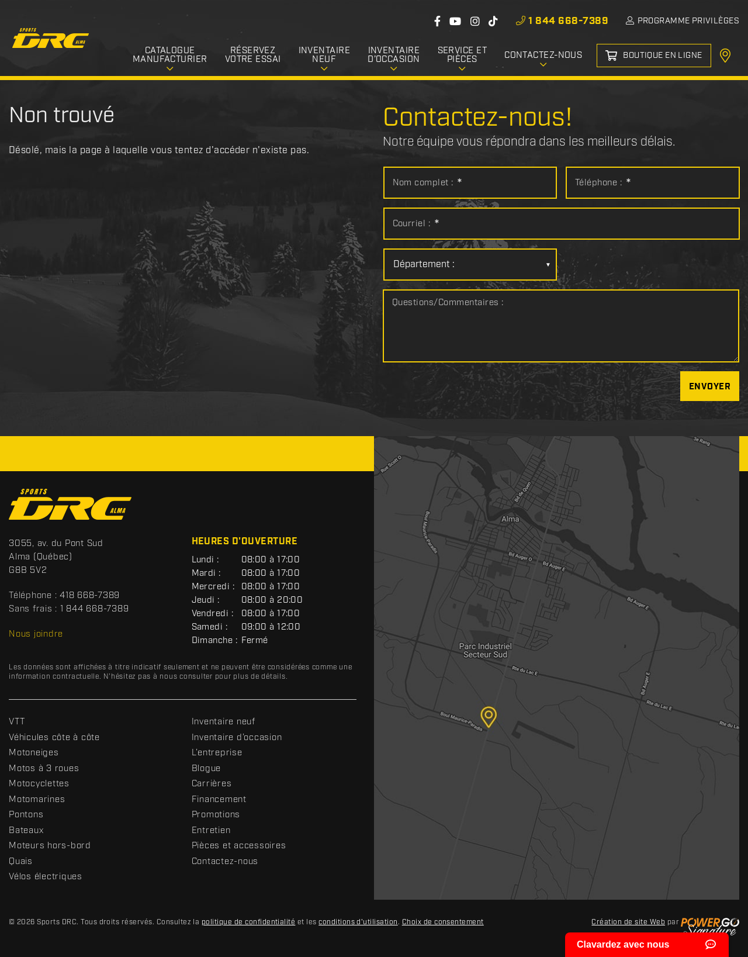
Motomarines (37, 800)
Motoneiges (34, 753)
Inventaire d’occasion (237, 738)
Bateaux (26, 831)
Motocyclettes (39, 784)
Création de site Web (628, 922)
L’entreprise (217, 753)
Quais (21, 862)
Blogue (206, 769)
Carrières (212, 784)
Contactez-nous (225, 862)
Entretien (211, 831)
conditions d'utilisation (358, 922)
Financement (219, 800)
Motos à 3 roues (44, 769)
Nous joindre (36, 634)
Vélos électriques (45, 877)
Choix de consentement (443, 922)
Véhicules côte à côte (54, 738)
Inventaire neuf (223, 722)
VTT (17, 722)
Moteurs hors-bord (50, 846)
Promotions (216, 815)
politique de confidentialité (248, 922)
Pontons (26, 815)
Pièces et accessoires (239, 846)
